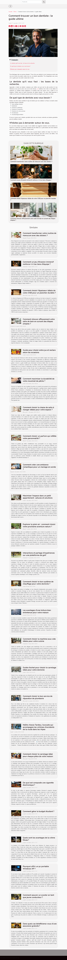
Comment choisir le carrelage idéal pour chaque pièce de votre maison (38, 755)
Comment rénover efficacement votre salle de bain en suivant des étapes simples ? (32, 219)
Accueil (10, 12)
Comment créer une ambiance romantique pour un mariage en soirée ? (39, 466)
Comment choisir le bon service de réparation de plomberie (37, 697)
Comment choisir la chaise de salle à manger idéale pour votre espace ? (38, 408)
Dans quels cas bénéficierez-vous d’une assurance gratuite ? (40, 924)
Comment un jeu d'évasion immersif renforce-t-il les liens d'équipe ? (31, 180)
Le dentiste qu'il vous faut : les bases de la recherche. (22, 63)
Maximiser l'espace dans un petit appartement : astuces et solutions (37, 496)
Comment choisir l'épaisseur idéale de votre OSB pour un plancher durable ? (33, 199)
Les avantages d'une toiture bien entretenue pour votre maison (37, 611)
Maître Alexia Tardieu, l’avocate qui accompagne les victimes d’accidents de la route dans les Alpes (38, 727)
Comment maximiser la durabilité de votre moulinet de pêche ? (38, 379)
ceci (37, 89)
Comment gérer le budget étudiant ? (38, 811)
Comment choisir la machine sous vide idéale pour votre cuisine (39, 640)
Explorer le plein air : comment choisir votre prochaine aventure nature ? (39, 525)
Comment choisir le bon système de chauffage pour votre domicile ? (38, 582)
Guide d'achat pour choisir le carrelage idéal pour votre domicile (39, 668)
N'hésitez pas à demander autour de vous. (20, 69)
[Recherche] (32, 1)
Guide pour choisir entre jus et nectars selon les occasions (39, 351)
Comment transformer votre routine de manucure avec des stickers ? (31, 162)
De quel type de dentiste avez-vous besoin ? (20, 66)
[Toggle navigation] (10, 6)
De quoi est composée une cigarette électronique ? (38, 783)
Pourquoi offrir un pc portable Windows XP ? (36, 867)
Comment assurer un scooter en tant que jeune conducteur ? (38, 896)
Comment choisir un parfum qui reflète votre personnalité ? (39, 437)
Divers (15, 12)
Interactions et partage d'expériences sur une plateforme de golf (39, 554)
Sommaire (14, 60)
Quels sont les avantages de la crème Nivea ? (39, 838)
